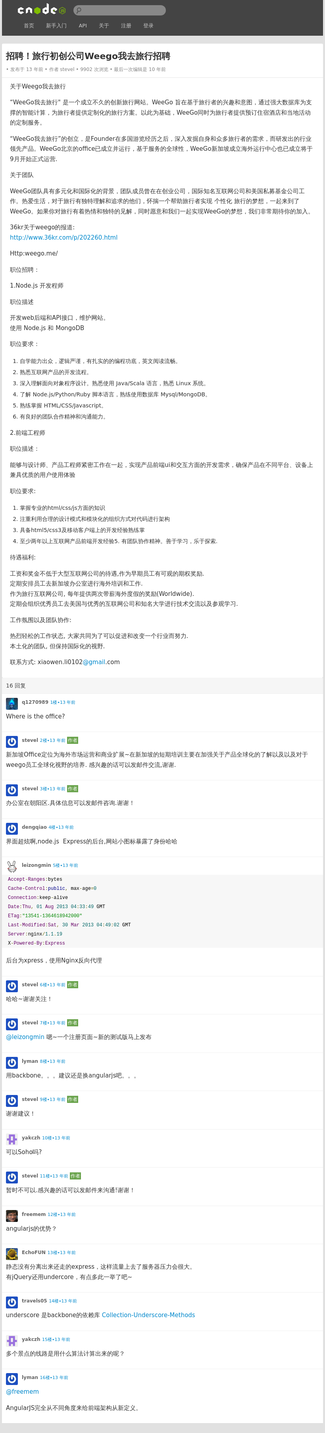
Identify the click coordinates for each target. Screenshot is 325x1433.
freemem (34, 1214)
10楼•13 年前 (56, 1138)
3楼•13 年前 (52, 788)
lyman (30, 1061)
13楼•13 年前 (62, 1252)
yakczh (31, 1138)
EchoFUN (34, 1252)
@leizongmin (25, 1037)
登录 (148, 26)
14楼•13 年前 (63, 1301)
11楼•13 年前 (54, 1176)
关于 (104, 26)
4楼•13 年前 (61, 827)
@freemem (22, 1391)
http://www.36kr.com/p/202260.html (63, 237)
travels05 (34, 1301)
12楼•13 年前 (62, 1214)
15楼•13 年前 (56, 1339)
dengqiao (34, 827)
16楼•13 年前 (54, 1377)
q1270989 (35, 702)
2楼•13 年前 (52, 740)
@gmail (94, 662)
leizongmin (36, 865)
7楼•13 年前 (52, 1023)
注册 (126, 26)
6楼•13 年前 (52, 984)
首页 (29, 26)
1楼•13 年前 (63, 702)
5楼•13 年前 (65, 865)
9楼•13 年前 (52, 1099)
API (83, 26)
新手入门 (56, 26)
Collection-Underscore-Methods (148, 1315)
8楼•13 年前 (52, 1061)
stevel (67, 69)
